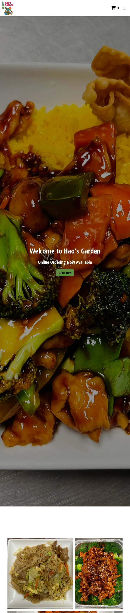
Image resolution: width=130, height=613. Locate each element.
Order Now (65, 273)
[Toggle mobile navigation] (125, 8)
